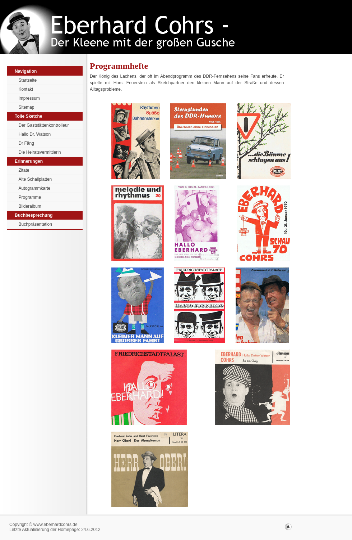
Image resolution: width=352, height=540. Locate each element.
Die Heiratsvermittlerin (40, 152)
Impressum (29, 98)
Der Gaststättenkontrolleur (44, 125)
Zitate (24, 170)
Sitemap (26, 107)
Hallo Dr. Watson (35, 134)
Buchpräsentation (35, 224)
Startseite (28, 80)
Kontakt (26, 89)
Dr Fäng (26, 143)
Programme (30, 197)
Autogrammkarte (35, 188)
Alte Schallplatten (35, 179)
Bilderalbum (30, 206)
